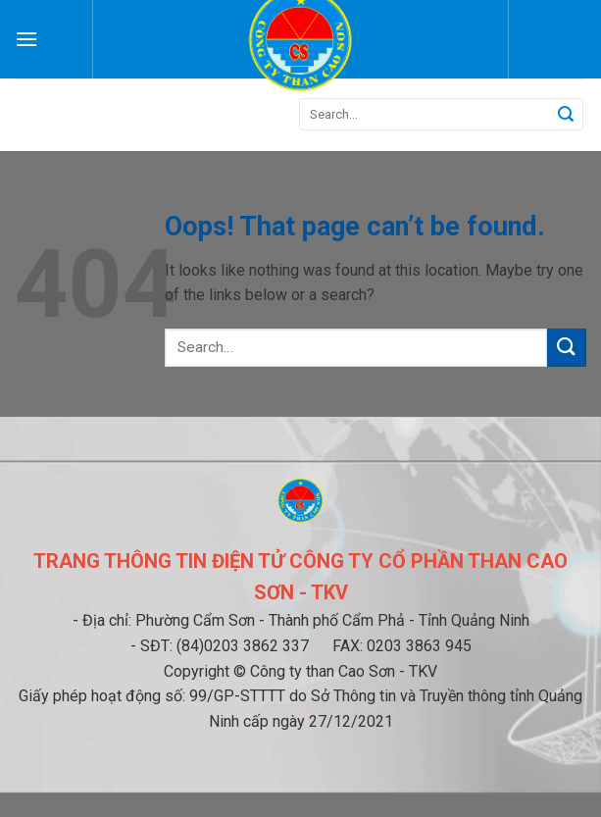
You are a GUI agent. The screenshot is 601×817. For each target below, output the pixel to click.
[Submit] (565, 114)
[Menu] (26, 39)
